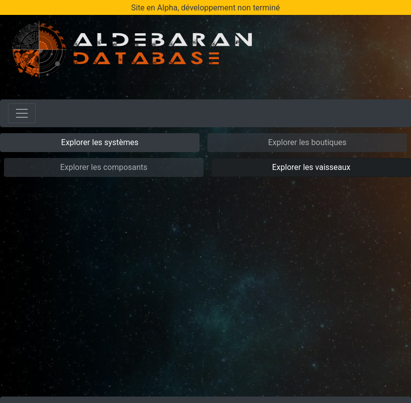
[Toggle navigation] (22, 113)
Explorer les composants (104, 167)
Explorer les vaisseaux (311, 167)
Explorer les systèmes (99, 142)
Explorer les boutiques (307, 142)
